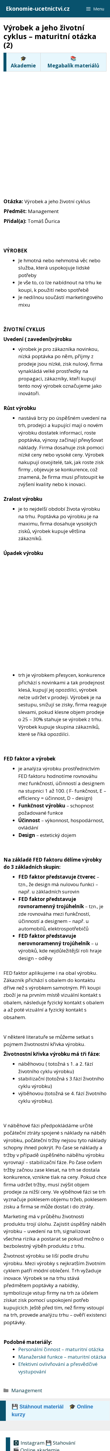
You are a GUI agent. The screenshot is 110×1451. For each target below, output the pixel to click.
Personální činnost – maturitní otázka (61, 1349)
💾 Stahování (60, 1442)
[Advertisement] (55, 129)
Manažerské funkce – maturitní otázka (62, 1356)
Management (26, 1390)
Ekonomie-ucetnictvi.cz (38, 8)
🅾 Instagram (28, 1442)
